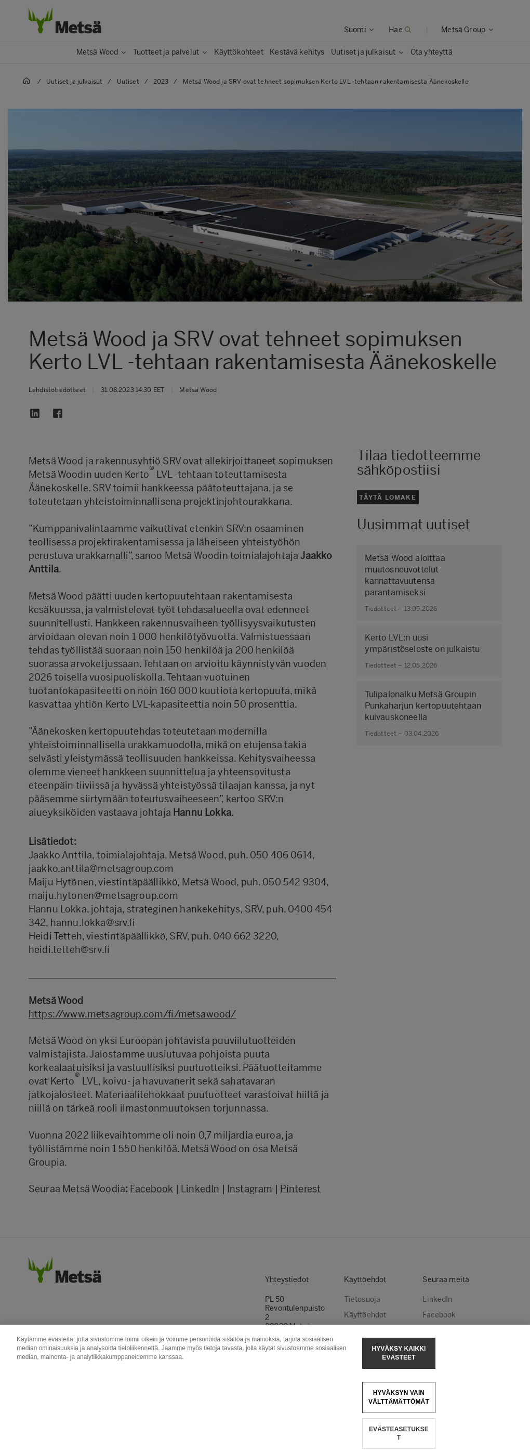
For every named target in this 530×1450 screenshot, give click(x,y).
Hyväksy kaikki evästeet (399, 1361)
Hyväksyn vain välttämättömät (398, 1405)
